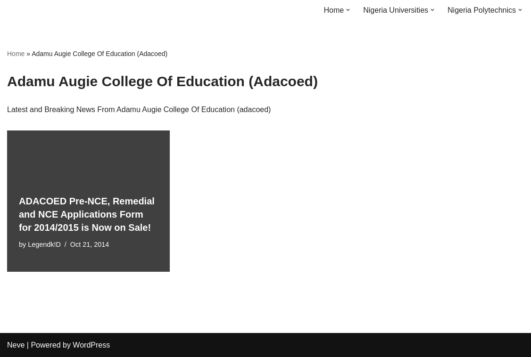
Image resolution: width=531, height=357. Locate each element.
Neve (16, 345)
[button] (348, 10)
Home (16, 53)
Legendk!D (44, 244)
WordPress (91, 345)
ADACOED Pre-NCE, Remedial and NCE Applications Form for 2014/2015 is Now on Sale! (87, 214)
